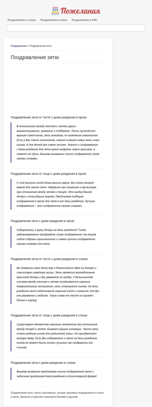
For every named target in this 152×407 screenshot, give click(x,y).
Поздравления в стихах (22, 20)
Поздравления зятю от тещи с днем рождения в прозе (48, 174)
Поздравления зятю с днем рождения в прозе (42, 221)
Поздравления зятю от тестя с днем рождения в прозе (49, 117)
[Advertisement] (58, 88)
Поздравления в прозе (53, 20)
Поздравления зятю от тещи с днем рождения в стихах (49, 316)
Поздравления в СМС (84, 20)
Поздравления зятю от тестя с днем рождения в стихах (49, 259)
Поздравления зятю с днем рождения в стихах (43, 363)
